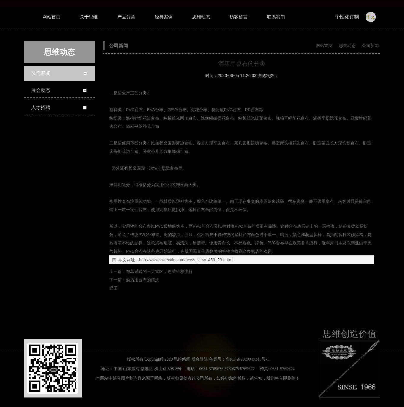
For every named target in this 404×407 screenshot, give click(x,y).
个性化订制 (347, 16)
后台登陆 (199, 359)
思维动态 (347, 45)
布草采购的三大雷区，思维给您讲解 (159, 271)
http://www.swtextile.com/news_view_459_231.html (186, 259)
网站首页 (324, 45)
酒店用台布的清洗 (142, 279)
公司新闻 (370, 45)
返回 (113, 288)
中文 (370, 17)
